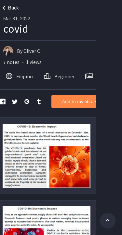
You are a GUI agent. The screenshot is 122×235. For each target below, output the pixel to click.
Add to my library (79, 102)
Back (9, 8)
